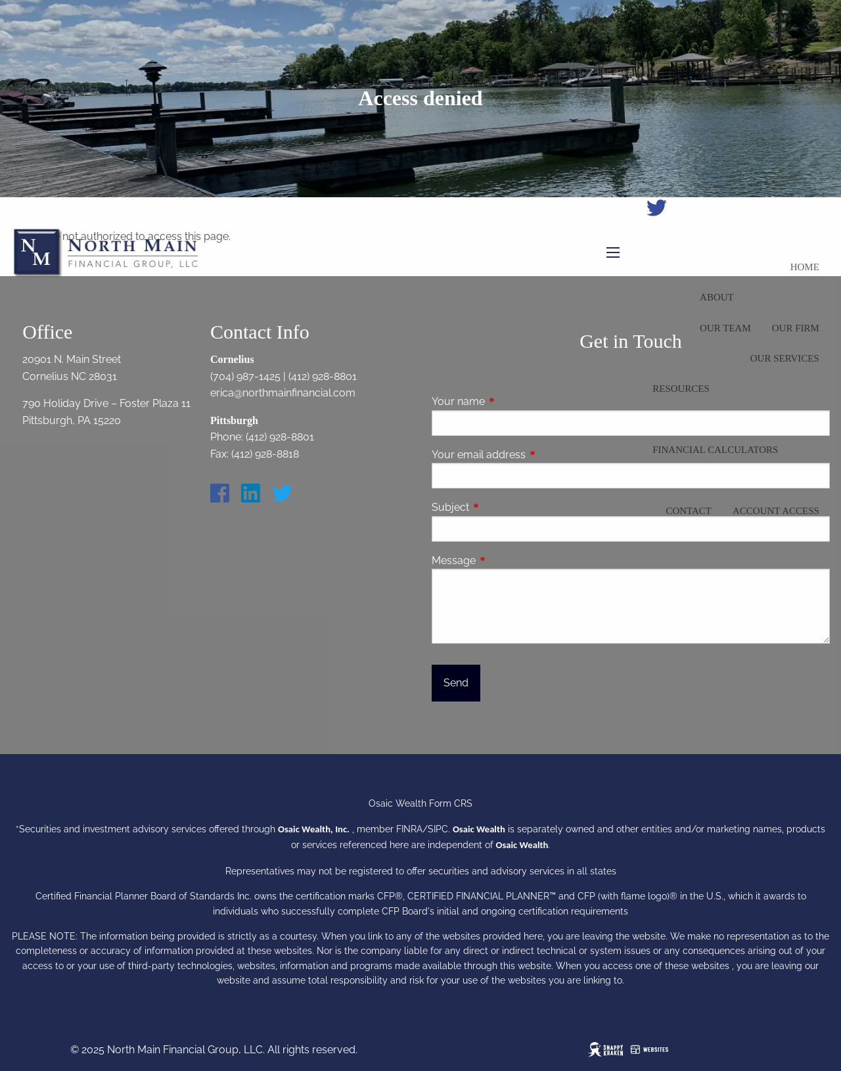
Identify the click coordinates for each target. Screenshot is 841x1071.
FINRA (409, 829)
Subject (501, 507)
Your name (509, 401)
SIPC (438, 829)
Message (504, 560)
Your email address (529, 454)
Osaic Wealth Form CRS (420, 803)
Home (804, 267)
